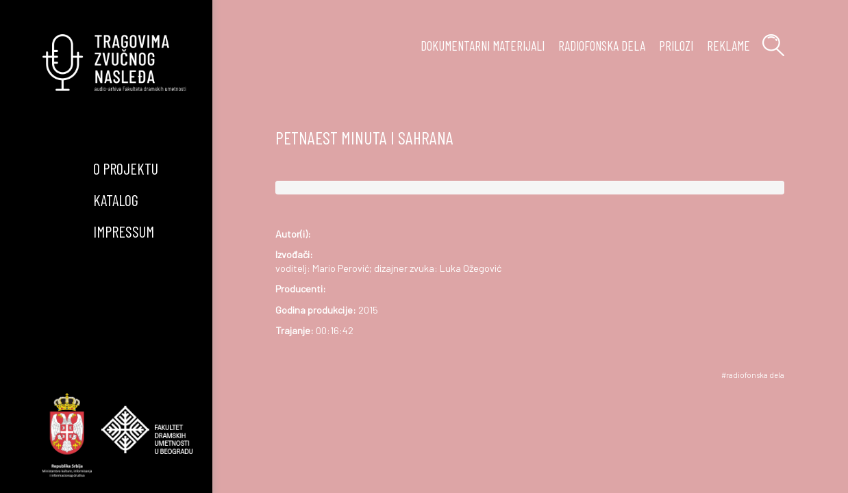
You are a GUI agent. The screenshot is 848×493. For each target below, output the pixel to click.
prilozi (676, 45)
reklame (728, 45)
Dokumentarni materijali (483, 45)
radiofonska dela (601, 45)
